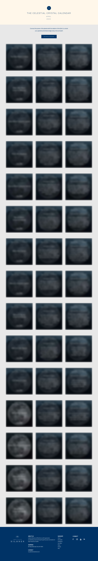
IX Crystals (60, 540)
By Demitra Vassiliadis (49, 36)
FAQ (59, 548)
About (59, 538)
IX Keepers (60, 541)
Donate (59, 546)
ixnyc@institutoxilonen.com (34, 552)
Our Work (60, 543)
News (59, 545)
